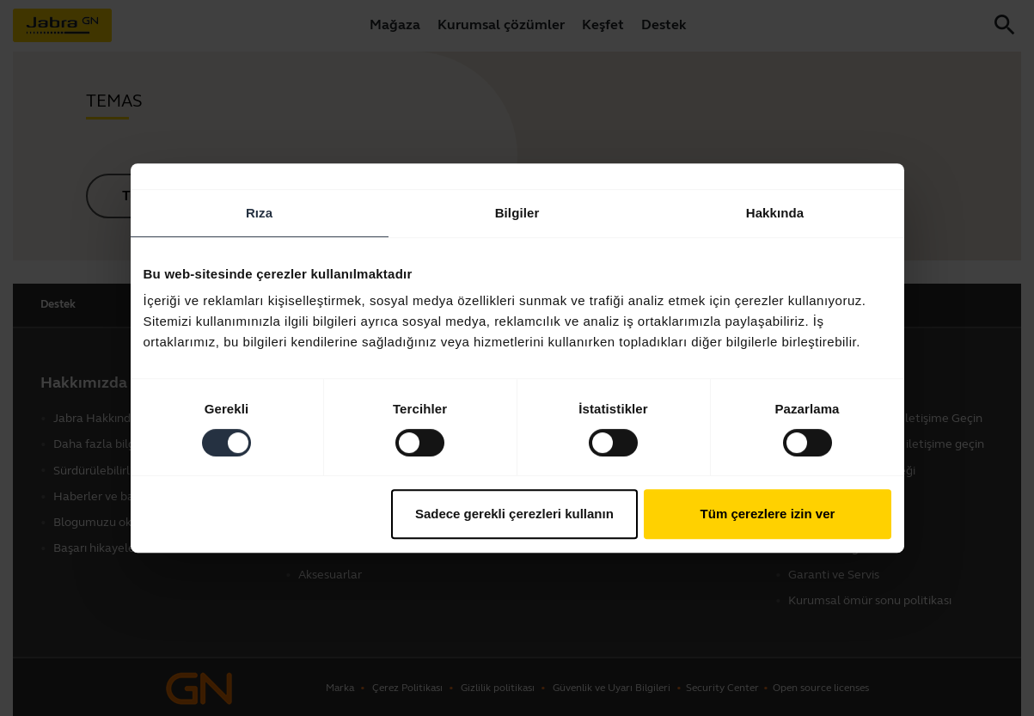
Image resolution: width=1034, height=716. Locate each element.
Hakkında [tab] (775, 212)
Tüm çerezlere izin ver (768, 513)
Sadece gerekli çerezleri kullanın (514, 513)
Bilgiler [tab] (517, 212)
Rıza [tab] (259, 212)
